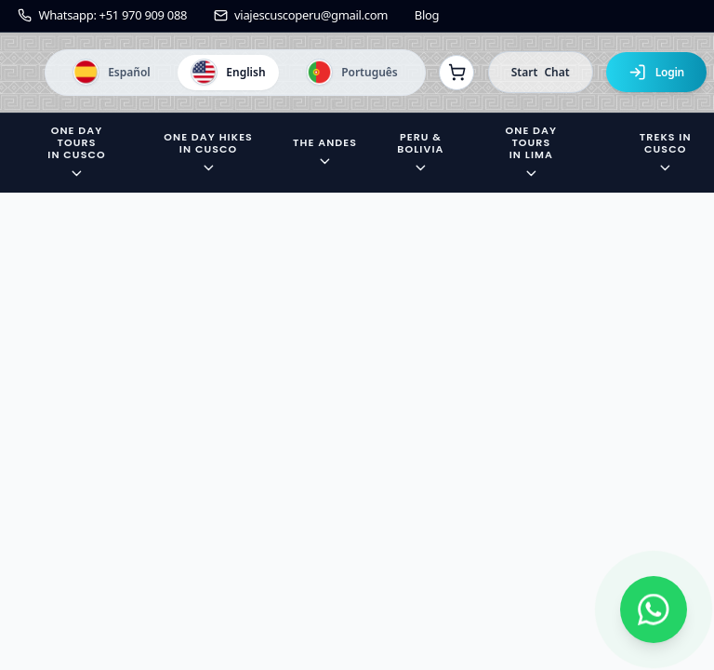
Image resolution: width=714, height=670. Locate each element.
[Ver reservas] (456, 72)
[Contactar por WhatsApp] (653, 609)
